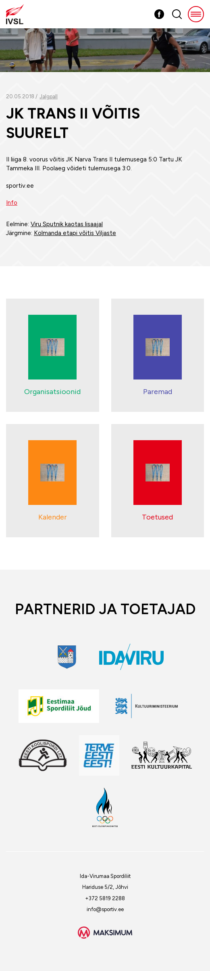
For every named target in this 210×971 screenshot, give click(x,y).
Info (11, 202)
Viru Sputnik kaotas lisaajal (67, 224)
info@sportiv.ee (105, 909)
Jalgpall (49, 96)
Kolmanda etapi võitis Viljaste (75, 233)
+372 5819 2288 (105, 898)
